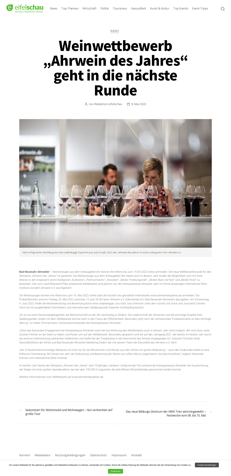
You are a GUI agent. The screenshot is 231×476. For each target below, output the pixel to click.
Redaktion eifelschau (108, 105)
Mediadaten (42, 457)
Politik (104, 8)
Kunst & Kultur (159, 8)
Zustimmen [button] (115, 471)
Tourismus (120, 8)
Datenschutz (97, 457)
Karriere (24, 457)
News (53, 8)
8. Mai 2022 (138, 105)
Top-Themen (69, 8)
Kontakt (135, 457)
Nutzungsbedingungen (69, 457)
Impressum (117, 457)
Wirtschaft (89, 8)
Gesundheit (138, 8)
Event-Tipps (200, 8)
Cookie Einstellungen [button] (206, 465)
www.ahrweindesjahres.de (166, 296)
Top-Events (180, 8)
